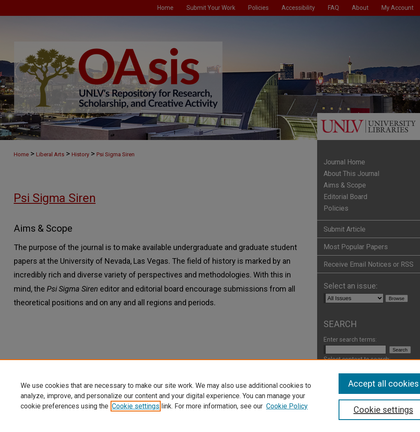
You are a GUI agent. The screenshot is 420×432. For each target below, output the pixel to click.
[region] (210, 395)
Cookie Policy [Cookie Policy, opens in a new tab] (287, 406)
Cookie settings (135, 406)
